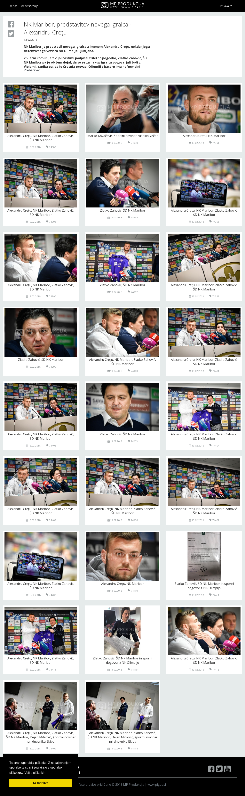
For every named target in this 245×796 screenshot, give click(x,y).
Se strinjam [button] (40, 782)
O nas (13, 6)
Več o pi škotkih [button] (35, 772)
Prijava (225, 6)
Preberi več (32, 70)
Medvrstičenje (29, 6)
